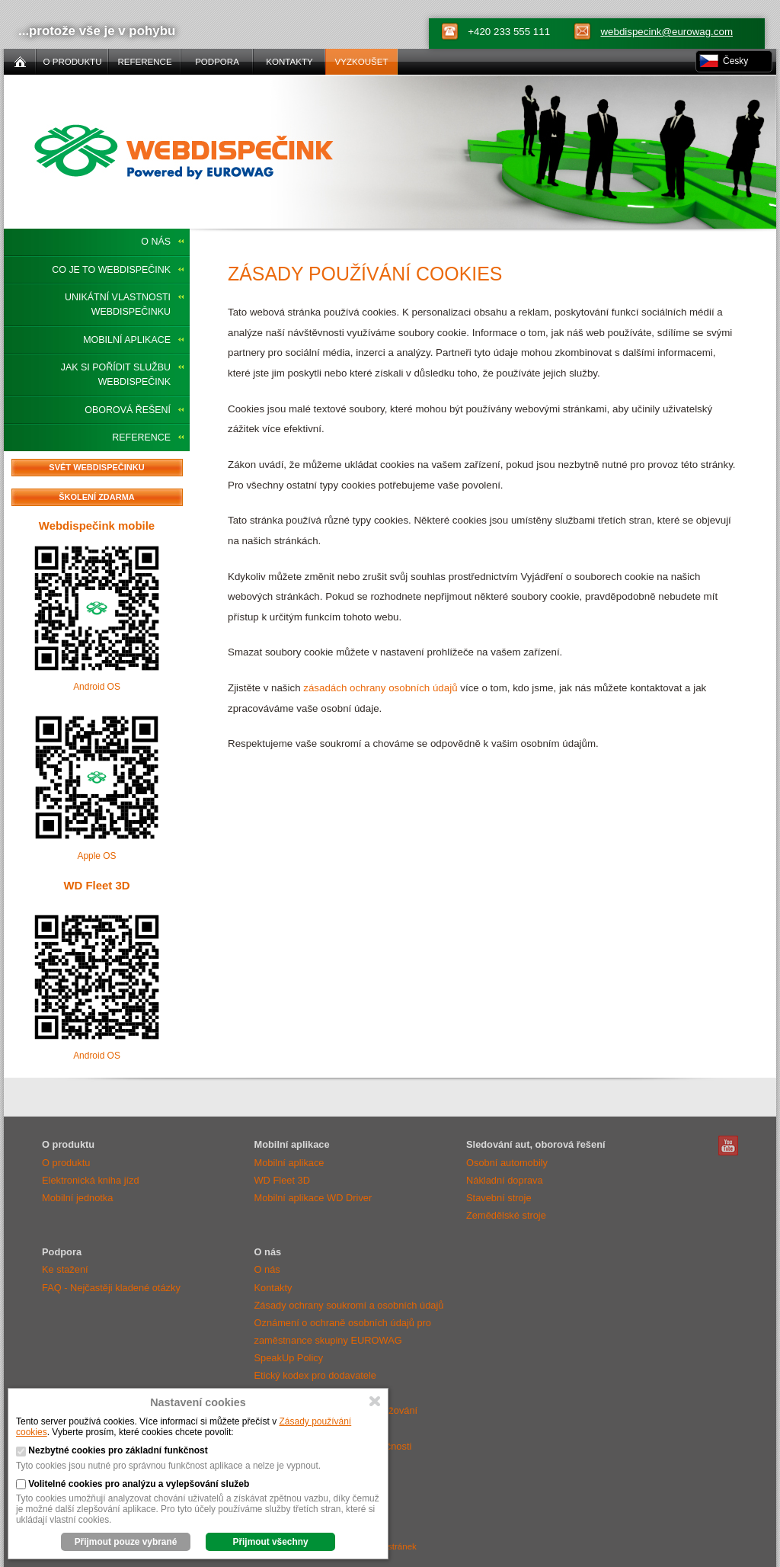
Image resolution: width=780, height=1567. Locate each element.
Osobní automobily (507, 1162)
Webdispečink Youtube (728, 1145)
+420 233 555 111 (509, 31)
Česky (735, 61)
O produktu (66, 1162)
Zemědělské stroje (506, 1215)
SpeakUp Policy (289, 1358)
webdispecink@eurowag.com (666, 31)
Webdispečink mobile (97, 525)
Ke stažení (65, 1269)
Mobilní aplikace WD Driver (313, 1197)
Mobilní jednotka (77, 1197)
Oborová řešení (128, 410)
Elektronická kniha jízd (90, 1180)
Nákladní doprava (504, 1180)
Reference (141, 437)
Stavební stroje (499, 1197)
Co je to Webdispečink (111, 269)
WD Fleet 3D (96, 885)
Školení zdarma (97, 497)
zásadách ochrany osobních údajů (380, 688)
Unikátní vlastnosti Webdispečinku (118, 304)
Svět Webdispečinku (96, 467)
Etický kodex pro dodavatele (315, 1375)
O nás (156, 241)
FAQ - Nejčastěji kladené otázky (111, 1287)
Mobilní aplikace (127, 340)
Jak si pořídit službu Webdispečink (116, 374)
